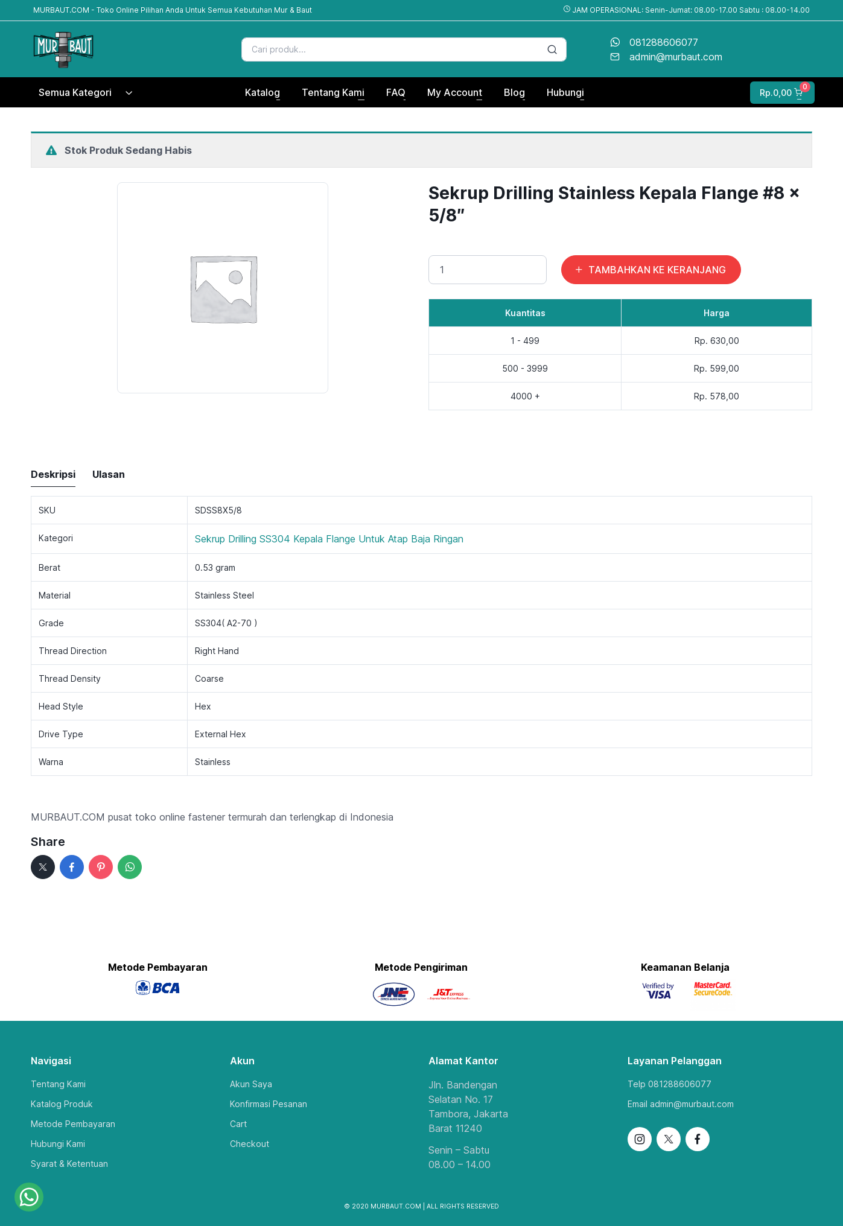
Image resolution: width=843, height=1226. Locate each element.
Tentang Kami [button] (333, 92)
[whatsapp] (130, 867)
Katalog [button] (262, 92)
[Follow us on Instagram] (640, 1139)
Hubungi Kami (58, 1144)
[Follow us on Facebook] (698, 1139)
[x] (43, 867)
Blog (514, 92)
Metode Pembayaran (73, 1124)
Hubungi (565, 92)
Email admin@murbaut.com (681, 1104)
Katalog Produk (62, 1104)
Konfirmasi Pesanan (268, 1104)
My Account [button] (454, 92)
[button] (781, 92)
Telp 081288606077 (669, 1084)
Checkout (249, 1144)
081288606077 (663, 42)
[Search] (404, 49)
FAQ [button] (396, 92)
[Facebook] (72, 867)
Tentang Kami (58, 1084)
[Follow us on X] (669, 1139)
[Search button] (552, 49)
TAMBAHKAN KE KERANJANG (650, 270)
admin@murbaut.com (675, 57)
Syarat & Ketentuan (69, 1163)
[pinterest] (101, 867)
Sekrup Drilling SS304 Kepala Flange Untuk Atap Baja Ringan (329, 539)
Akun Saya (251, 1084)
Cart (238, 1124)
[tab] (53, 474)
